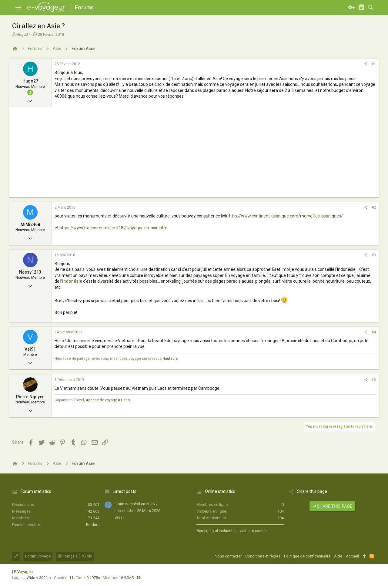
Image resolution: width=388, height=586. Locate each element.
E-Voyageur (24, 571)
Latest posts (124, 491)
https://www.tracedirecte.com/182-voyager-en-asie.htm (113, 227)
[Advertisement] (194, 154)
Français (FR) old (75, 556)
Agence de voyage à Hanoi (108, 400)
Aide (338, 556)
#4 (374, 332)
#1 (374, 64)
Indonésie (72, 281)
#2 (374, 207)
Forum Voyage (38, 556)
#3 (374, 255)
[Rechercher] (371, 7)
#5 (374, 380)
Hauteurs (170, 358)
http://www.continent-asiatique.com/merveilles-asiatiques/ (286, 216)
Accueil (352, 556)
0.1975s (93, 577)
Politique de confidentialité (307, 556)
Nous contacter (228, 556)
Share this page (332, 506)
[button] (18, 7)
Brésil (119, 517)
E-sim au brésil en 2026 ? (136, 504)
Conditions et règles (262, 556)
